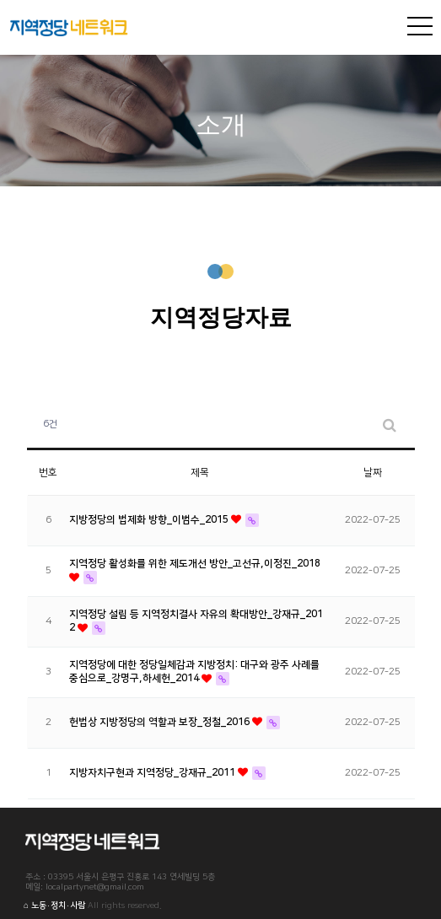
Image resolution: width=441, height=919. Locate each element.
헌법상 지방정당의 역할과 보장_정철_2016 (160, 722)
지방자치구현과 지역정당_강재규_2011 (153, 772)
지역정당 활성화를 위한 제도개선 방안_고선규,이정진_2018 (194, 563)
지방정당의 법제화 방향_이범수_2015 (150, 519)
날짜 (372, 472)
